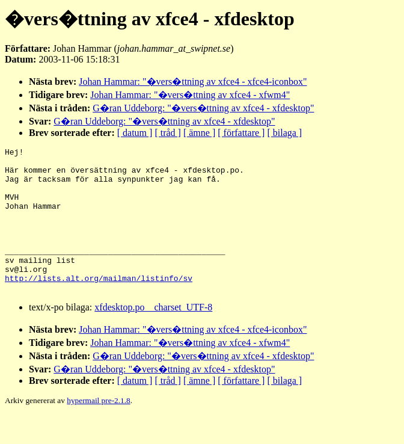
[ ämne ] (199, 133)
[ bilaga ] (284, 133)
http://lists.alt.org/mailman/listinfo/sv (98, 305)
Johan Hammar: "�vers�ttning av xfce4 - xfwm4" (190, 95)
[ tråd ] (168, 133)
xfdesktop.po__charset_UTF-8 (153, 336)
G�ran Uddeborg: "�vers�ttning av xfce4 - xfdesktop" (203, 108)
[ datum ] (135, 133)
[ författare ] (241, 133)
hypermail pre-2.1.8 (98, 429)
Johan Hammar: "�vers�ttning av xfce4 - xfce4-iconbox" (193, 81)
